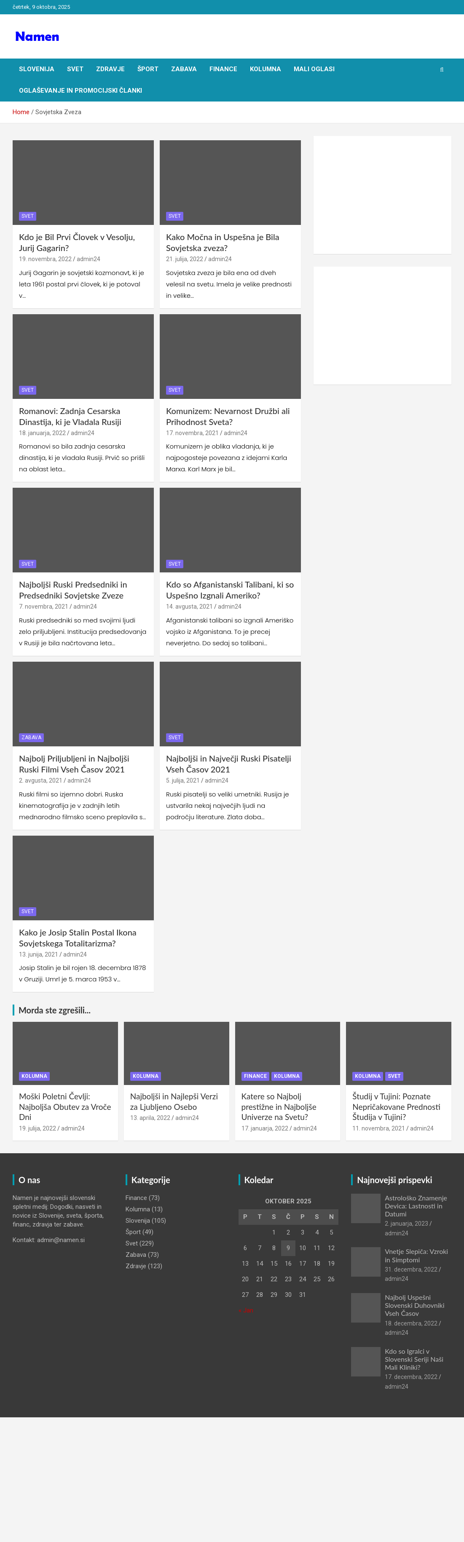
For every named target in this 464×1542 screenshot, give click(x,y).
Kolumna (265, 69)
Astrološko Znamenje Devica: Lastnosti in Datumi (416, 1206)
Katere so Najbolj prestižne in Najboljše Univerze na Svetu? (278, 1106)
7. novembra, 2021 (43, 606)
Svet (75, 69)
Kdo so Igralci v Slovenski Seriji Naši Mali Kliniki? (414, 1359)
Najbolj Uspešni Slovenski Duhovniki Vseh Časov (414, 1305)
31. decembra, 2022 (411, 1269)
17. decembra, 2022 (411, 1377)
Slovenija (36, 69)
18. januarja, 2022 (42, 433)
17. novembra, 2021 (192, 433)
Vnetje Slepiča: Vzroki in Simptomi (416, 1255)
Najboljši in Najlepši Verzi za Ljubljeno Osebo (174, 1101)
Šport (147, 69)
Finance (223, 69)
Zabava (184, 69)
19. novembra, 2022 (45, 259)
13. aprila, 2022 (150, 1117)
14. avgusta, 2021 (189, 606)
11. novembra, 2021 (378, 1128)
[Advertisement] (382, 195)
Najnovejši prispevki (394, 1180)
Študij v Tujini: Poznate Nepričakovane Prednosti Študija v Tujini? (396, 1106)
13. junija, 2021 (38, 954)
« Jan (246, 1310)
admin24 (88, 259)
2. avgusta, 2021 (40, 780)
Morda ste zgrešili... (55, 1010)
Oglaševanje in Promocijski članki (80, 90)
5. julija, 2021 (183, 780)
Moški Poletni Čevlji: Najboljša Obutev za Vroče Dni (65, 1106)
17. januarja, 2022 (264, 1128)
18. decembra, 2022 (411, 1323)
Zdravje (110, 69)
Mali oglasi (314, 69)
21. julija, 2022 (184, 259)
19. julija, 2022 (37, 1128)
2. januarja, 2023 (406, 1223)
